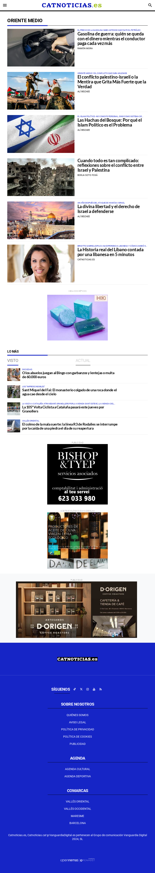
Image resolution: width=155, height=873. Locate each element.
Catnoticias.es (86, 259)
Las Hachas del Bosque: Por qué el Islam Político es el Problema (110, 122)
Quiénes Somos (77, 715)
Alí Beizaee (84, 91)
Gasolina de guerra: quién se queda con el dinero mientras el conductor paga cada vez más (111, 38)
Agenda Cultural (77, 769)
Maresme (77, 816)
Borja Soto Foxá (87, 175)
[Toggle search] (150, 5)
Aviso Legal (77, 722)
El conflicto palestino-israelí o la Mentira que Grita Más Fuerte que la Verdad (112, 81)
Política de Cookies (77, 736)
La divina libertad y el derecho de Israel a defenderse (109, 209)
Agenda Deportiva (77, 776)
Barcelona (77, 823)
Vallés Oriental (77, 801)
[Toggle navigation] (5, 5)
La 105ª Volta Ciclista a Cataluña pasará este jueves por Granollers (63, 409)
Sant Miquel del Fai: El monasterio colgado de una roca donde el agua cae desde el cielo (69, 392)
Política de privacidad (77, 729)
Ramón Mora (85, 48)
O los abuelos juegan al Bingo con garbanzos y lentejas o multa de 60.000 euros (68, 375)
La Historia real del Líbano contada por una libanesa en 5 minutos (110, 252)
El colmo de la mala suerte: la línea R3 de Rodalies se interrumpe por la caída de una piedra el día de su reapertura (70, 426)
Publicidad (78, 743)
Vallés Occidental (77, 808)
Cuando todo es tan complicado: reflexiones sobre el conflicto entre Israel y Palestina (111, 165)
